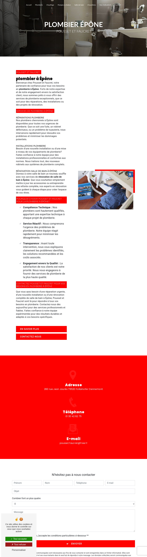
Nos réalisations (105, 5)
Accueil (29, 5)
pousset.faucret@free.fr (73, 434)
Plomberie (39, 5)
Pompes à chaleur (64, 5)
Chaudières (91, 5)
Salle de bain (79, 5)
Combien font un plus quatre (26, 490)
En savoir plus (29, 329)
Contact (118, 5)
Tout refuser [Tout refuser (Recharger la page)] (19, 544)
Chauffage (50, 5)
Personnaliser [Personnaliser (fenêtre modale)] (19, 550)
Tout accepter (19, 539)
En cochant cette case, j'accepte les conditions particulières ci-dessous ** (52, 527)
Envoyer (76, 535)
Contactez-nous (30, 336)
